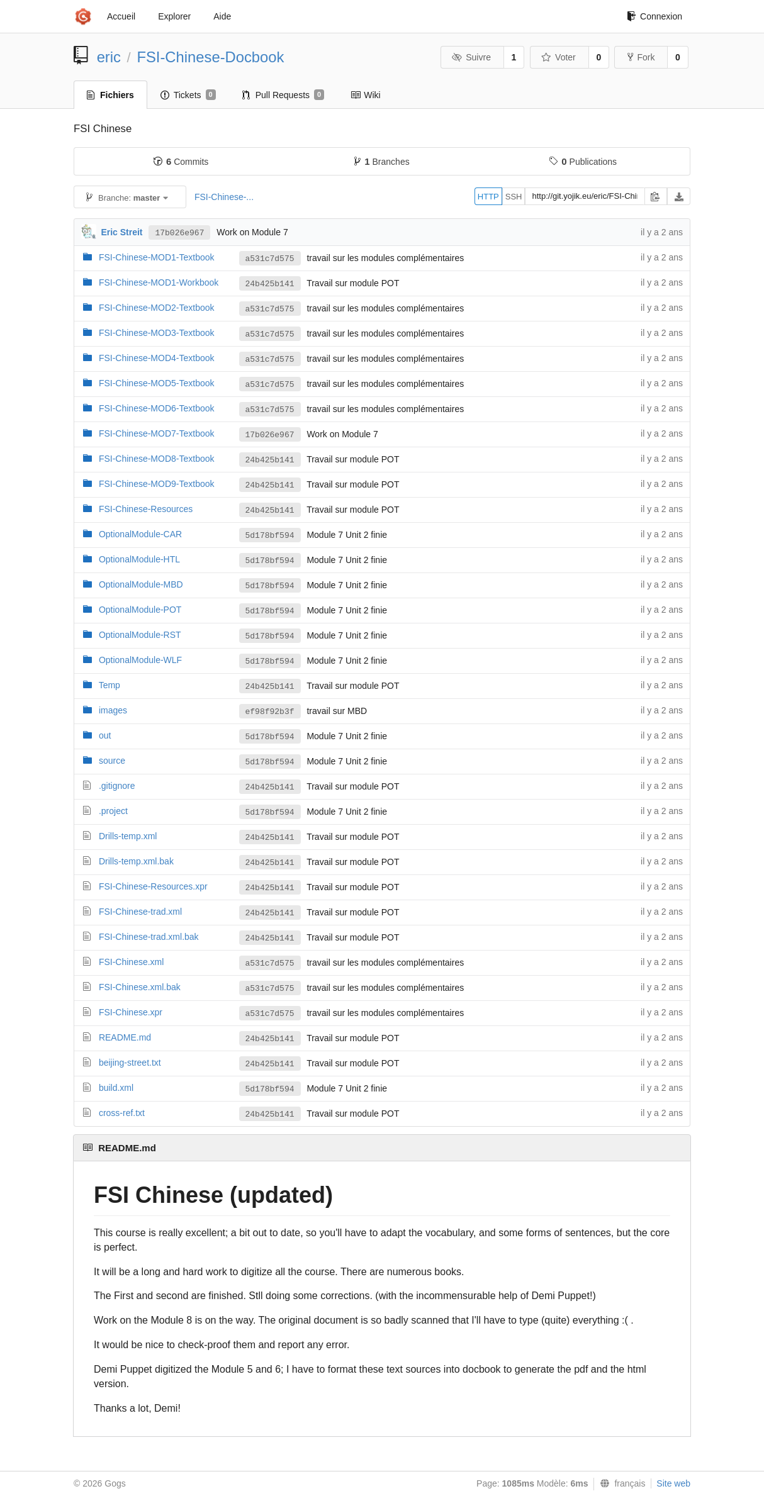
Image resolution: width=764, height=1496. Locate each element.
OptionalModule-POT (140, 610)
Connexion (654, 16)
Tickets (188, 95)
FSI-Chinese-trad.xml (140, 912)
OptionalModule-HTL (139, 559)
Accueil (121, 16)
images (113, 710)
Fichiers (110, 95)
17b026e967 (179, 233)
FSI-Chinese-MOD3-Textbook (157, 333)
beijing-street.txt (130, 1063)
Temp (109, 685)
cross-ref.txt (122, 1113)
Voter (558, 57)
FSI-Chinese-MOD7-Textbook (157, 433)
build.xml (116, 1088)
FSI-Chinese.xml (131, 962)
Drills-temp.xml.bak (136, 861)
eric (109, 56)
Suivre (471, 57)
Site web (673, 1483)
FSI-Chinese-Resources (146, 509)
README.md (125, 1037)
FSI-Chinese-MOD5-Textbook (157, 383)
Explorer (174, 16)
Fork (640, 57)
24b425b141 (270, 284)
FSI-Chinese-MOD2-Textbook (157, 308)
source (112, 761)
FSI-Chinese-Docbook (210, 56)
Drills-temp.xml (128, 836)
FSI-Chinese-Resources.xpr (153, 886)
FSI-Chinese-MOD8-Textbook (157, 459)
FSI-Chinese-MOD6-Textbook (157, 408)
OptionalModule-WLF (140, 660)
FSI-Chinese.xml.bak (140, 987)
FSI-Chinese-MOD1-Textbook (157, 257)
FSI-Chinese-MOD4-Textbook (157, 358)
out (105, 735)
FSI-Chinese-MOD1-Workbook (158, 282)
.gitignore (117, 786)
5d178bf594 (270, 535)
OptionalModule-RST (140, 635)
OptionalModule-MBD (141, 584)
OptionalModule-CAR (140, 534)
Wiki (365, 95)
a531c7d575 (270, 259)
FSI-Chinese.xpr (130, 1012)
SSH (513, 196)
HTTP (488, 196)
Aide (222, 16)
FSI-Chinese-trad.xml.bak (149, 937)
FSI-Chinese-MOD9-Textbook (157, 484)
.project (113, 811)
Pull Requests (283, 95)
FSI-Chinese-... (224, 197)
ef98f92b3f (270, 712)
